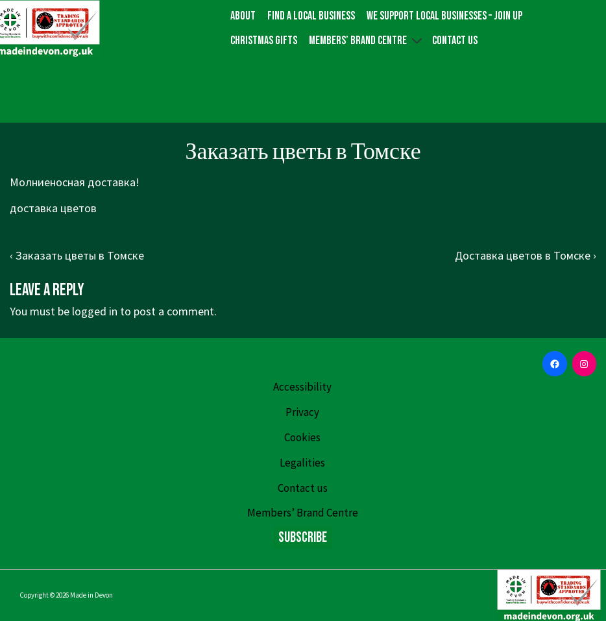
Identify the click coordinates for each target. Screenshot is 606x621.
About (243, 16)
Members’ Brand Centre (367, 40)
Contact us (455, 40)
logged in (94, 311)
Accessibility (302, 387)
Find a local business (311, 16)
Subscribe (302, 537)
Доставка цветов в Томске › (525, 255)
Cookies (302, 437)
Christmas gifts (263, 40)
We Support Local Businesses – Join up (444, 16)
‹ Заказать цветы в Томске (77, 255)
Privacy (302, 412)
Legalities (302, 463)
